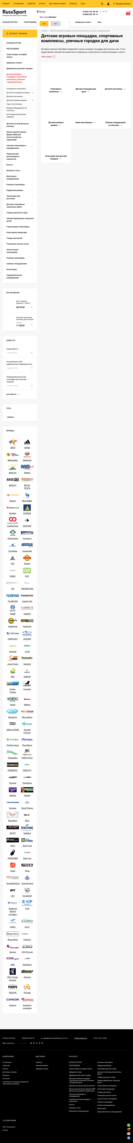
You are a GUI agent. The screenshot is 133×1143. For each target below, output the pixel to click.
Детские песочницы (15, 96)
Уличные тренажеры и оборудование (77, 1095)
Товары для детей (104, 1092)
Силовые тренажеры (105, 1062)
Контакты (6, 1078)
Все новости (13, 394)
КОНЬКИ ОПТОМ (75, 1062)
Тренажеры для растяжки (106, 1069)
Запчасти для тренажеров (107, 1099)
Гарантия (31, 3)
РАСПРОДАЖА (74, 1065)
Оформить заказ (42, 1069)
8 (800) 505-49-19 (90, 14)
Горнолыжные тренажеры (107, 1086)
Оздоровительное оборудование (109, 1112)
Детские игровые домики (17, 100)
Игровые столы (75, 1108)
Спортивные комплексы (16, 89)
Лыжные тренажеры (104, 1102)
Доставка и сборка (57, 3)
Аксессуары (101, 1108)
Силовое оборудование (106, 1105)
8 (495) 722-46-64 (90, 12)
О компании (18, 3)
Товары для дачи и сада (106, 1077)
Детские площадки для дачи (18, 93)
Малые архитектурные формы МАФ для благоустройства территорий (82, 1090)
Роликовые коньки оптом (106, 1095)
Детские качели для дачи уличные (82, 1086)
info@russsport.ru (80, 1038)
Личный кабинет (42, 1065)
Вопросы (73, 3)
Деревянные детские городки (80, 1075)
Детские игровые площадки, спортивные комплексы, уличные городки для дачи (81, 1080)
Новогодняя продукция (106, 1089)
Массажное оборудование (79, 1111)
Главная (6, 3)
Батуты (72, 1105)
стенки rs (10, 417)
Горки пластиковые (14, 104)
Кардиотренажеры (104, 1065)
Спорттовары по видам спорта (80, 1069)
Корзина (39, 1062)
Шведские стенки (75, 1072)
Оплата (42, 3)
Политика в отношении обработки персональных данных (15, 1083)
